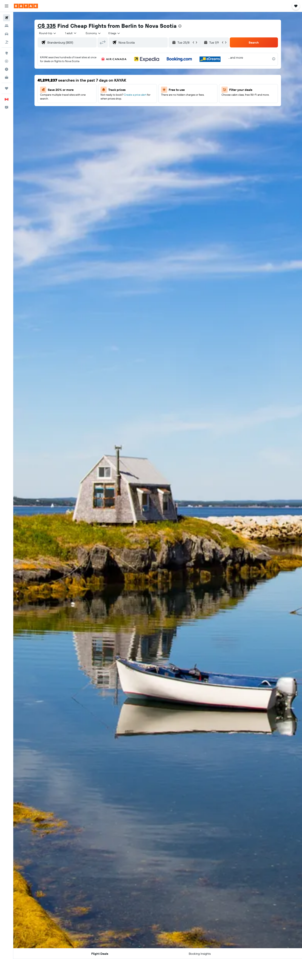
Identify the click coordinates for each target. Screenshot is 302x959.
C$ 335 (47, 25)
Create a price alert (135, 94)
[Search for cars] (7, 34)
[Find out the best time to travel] (7, 69)
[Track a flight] (7, 61)
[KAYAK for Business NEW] (7, 77)
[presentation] (180, 26)
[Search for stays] (7, 26)
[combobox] (48, 33)
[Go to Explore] (7, 53)
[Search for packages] (7, 42)
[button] (6, 6)
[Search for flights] (7, 18)
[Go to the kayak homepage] (26, 6)
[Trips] (7, 88)
